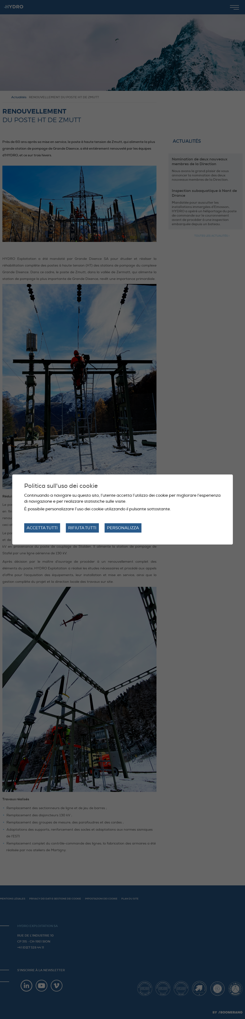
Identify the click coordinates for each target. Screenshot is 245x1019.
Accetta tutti (42, 527)
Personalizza (123, 527)
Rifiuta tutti (82, 527)
